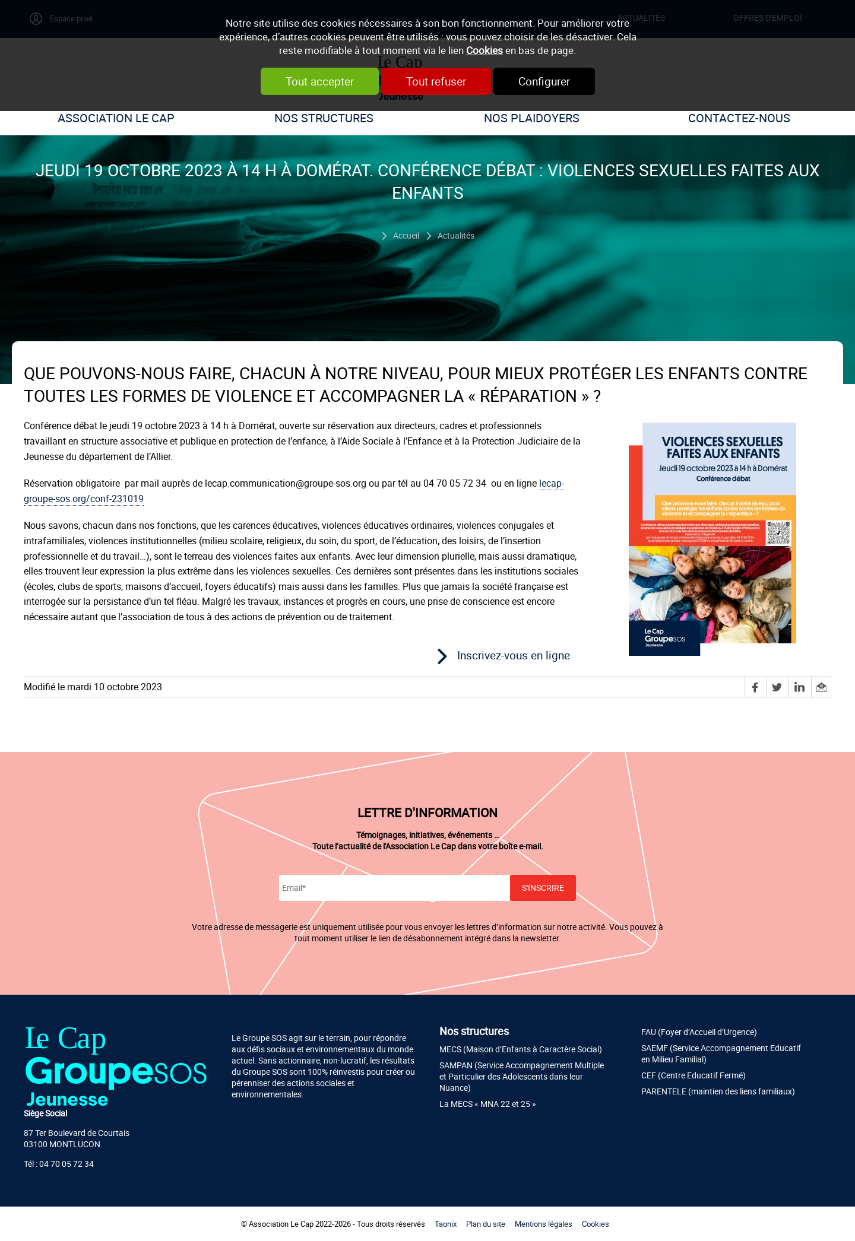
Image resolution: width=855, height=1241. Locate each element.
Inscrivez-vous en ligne (513, 655)
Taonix (446, 1223)
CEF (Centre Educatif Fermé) (693, 1075)
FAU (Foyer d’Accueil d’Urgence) (699, 1031)
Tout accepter (320, 81)
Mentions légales (543, 1223)
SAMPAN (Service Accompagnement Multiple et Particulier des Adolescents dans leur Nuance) (521, 1076)
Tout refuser (436, 81)
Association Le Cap (116, 118)
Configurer (544, 81)
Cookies (484, 50)
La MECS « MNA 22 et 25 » (487, 1103)
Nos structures (323, 118)
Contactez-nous (739, 118)
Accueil (406, 235)
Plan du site (485, 1223)
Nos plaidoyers (532, 118)
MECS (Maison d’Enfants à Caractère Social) (520, 1049)
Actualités (456, 235)
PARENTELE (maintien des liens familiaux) (718, 1091)
